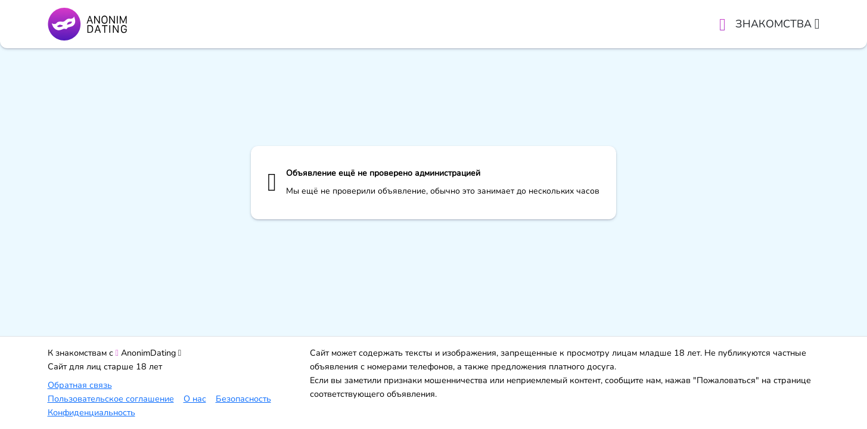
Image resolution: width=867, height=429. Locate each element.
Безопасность (243, 399)
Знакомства (777, 24)
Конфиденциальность (91, 412)
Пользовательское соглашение (111, 399)
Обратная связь (80, 385)
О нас (195, 399)
